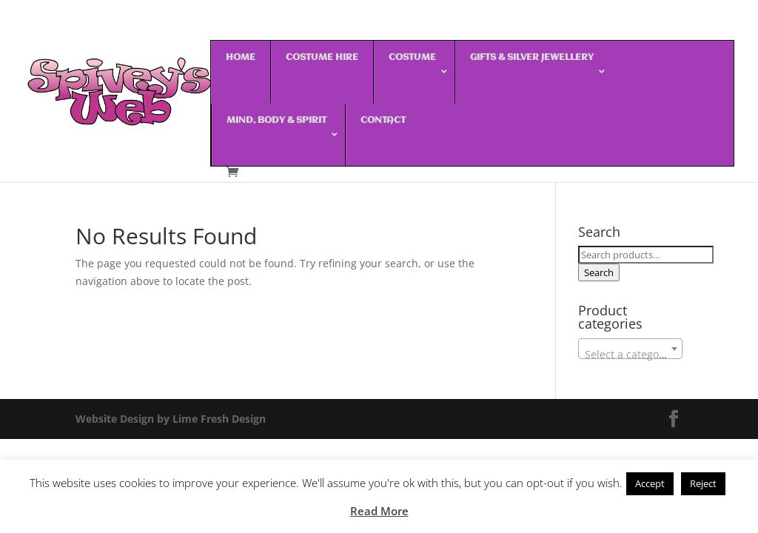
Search (599, 272)
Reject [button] (703, 483)
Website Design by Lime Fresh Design (171, 419)
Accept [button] (650, 483)
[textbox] (630, 354)
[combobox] (630, 348)
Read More (379, 510)
